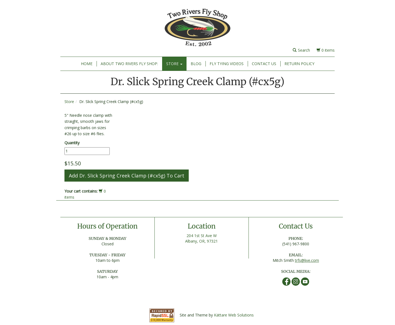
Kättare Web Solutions (234, 315)
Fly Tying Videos (227, 63)
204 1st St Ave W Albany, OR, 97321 (201, 238)
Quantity (72, 142)
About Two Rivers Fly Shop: (129, 63)
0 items (326, 50)
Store (174, 63)
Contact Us (264, 63)
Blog (196, 63)
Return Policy (299, 63)
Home (86, 63)
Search (301, 50)
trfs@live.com (307, 260)
